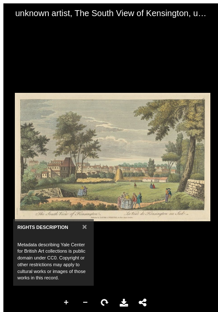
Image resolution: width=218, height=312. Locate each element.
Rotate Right (104, 302)
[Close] (84, 226)
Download (123, 302)
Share (143, 302)
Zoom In (66, 302)
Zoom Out (85, 302)
